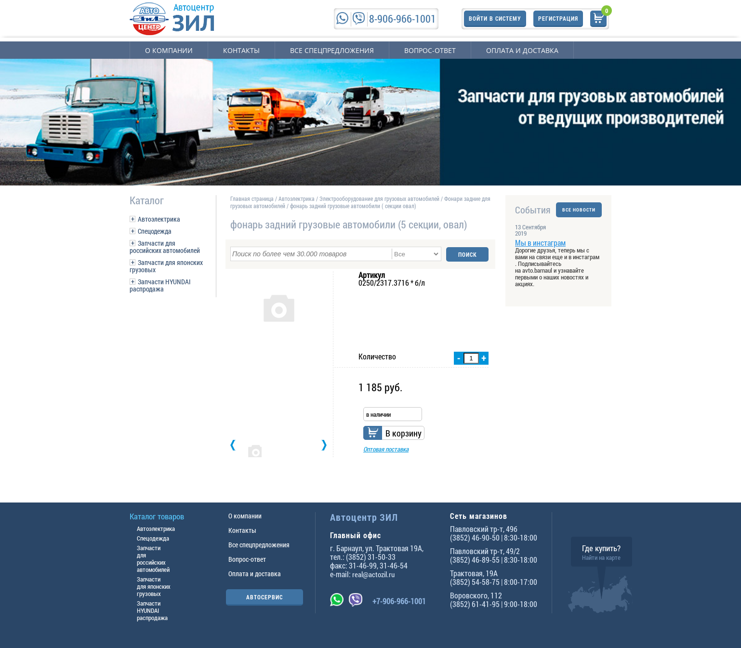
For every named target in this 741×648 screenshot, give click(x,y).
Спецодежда (155, 231)
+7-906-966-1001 (399, 601)
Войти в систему (495, 18)
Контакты (241, 50)
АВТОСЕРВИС (264, 597)
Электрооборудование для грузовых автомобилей (380, 198)
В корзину (403, 432)
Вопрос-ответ (430, 50)
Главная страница (252, 198)
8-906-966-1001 (402, 19)
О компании (169, 50)
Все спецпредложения (332, 50)
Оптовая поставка (386, 448)
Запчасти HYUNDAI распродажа (160, 285)
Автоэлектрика (159, 219)
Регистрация (558, 18)
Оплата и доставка (522, 50)
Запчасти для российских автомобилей (165, 246)
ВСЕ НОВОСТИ (578, 210)
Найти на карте (601, 557)
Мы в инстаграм (540, 243)
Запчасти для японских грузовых (166, 266)
